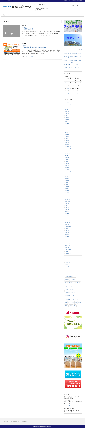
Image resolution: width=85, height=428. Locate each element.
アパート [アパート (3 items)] (72, 279)
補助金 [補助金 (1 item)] (66, 305)
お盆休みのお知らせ (27, 29)
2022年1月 (68, 170)
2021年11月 (68, 174)
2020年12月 (68, 197)
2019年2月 (68, 243)
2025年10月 (68, 109)
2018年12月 (68, 245)
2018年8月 (68, 251)
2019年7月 (68, 232)
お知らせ (24, 27)
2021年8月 (68, 180)
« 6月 (68, 93)
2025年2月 (68, 126)
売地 (34, 56)
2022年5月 (68, 161)
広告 (66, 264)
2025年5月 (68, 119)
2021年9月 (68, 178)
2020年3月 (68, 216)
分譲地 (31, 56)
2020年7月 (68, 207)
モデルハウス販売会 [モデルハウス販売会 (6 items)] (70, 292)
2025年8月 (68, 113)
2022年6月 (68, 159)
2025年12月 (68, 105)
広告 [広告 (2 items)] (76, 302)
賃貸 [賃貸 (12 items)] (75, 305)
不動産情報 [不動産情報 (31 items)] (67, 295)
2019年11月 (68, 224)
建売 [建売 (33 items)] (79, 302)
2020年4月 (68, 213)
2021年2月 (68, 193)
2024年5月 (68, 138)
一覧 (81, 49)
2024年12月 (68, 130)
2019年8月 (68, 230)
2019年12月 (68, 222)
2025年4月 (68, 121)
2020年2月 (68, 218)
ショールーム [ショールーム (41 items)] (77, 282)
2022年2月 (68, 167)
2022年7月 (68, 157)
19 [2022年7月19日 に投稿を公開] (68, 88)
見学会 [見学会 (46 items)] (71, 305)
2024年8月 (68, 134)
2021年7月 (68, 182)
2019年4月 (68, 239)
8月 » (78, 93)
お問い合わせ (79, 5)
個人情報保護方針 (15, 421)
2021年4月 (68, 188)
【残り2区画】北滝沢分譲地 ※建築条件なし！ (34, 47)
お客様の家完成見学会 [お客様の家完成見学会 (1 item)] (70, 276)
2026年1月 (68, 103)
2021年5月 (68, 186)
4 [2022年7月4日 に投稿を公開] (65, 82)
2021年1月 (68, 195)
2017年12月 (68, 253)
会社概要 (72, 5)
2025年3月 (68, 123)
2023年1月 (68, 144)
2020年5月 (68, 211)
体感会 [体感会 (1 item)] (73, 295)
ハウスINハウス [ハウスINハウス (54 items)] (68, 286)
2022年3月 (68, 165)
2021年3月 (68, 190)
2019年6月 (68, 234)
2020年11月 (68, 199)
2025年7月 (68, 115)
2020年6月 (68, 209)
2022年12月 (68, 146)
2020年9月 (68, 203)
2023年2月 (68, 142)
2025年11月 (68, 107)
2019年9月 (68, 228)
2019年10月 (68, 226)
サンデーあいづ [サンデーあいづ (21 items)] (68, 282)
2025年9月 (68, 111)
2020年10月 (68, 201)
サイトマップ (26, 421)
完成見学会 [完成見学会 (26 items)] (71, 302)
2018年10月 (68, 249)
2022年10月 (68, 151)
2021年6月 (68, 184)
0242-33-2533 (40, 5)
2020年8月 (68, 205)
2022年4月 (68, 163)
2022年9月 (68, 153)
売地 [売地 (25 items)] (77, 299)
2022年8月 (68, 155)
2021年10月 (68, 176)
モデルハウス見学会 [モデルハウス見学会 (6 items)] (70, 289)
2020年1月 (68, 220)
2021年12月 (68, 172)
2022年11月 (68, 149)
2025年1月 (68, 128)
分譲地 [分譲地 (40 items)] (73, 299)
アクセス (67, 405)
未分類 (67, 266)
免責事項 (6, 421)
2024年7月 (68, 136)
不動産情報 (27, 56)
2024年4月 (68, 140)
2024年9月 (68, 132)
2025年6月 (68, 117)
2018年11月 (68, 247)
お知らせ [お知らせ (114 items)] (67, 279)
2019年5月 (68, 236)
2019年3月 (68, 241)
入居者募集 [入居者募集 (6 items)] (67, 299)
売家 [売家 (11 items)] (66, 302)
